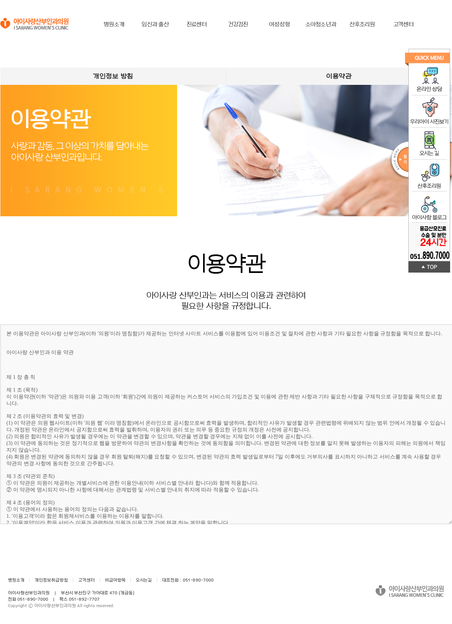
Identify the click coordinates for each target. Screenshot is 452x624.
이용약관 (339, 76)
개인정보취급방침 (51, 580)
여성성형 (279, 24)
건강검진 (238, 24)
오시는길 (144, 580)
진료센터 (197, 24)
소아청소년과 (320, 24)
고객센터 (403, 24)
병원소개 (113, 24)
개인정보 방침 (113, 76)
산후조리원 (362, 24)
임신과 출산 (155, 24)
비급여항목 (115, 580)
